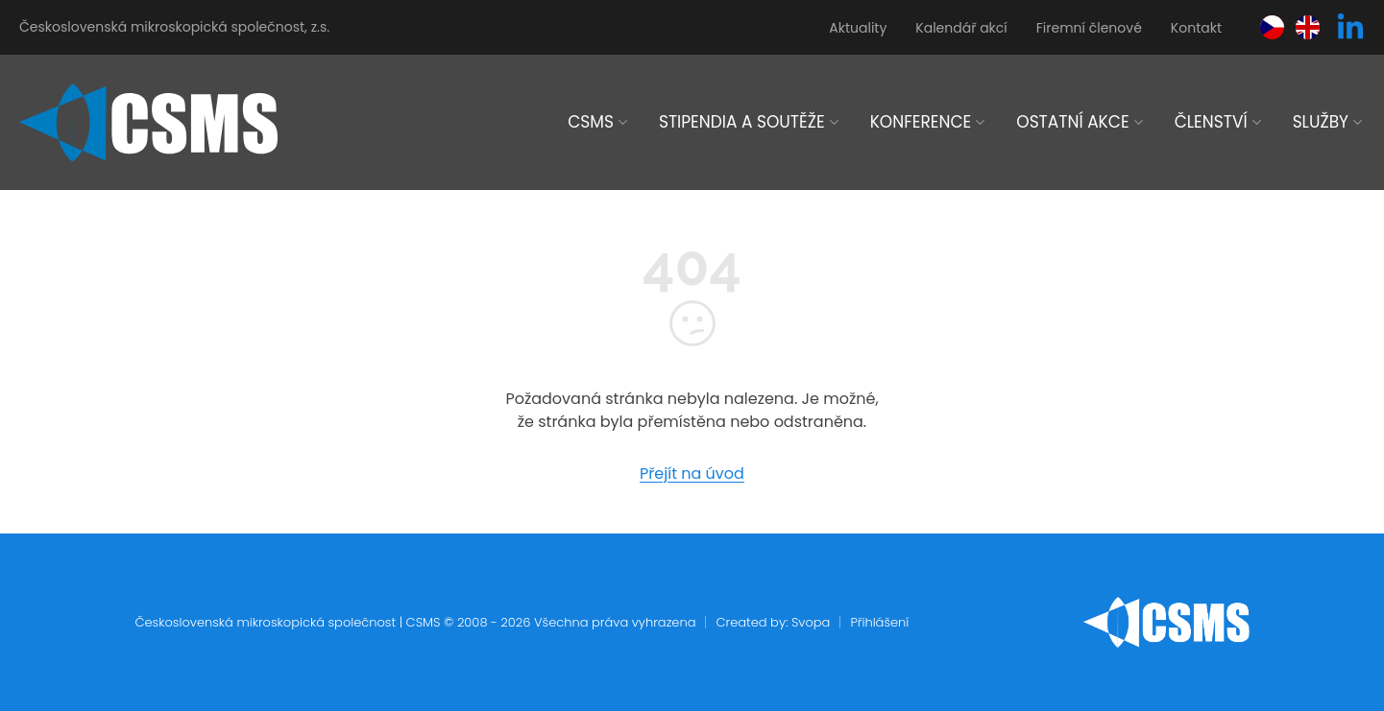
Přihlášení (879, 622)
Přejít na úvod (692, 473)
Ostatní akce (1072, 121)
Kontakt (1196, 27)
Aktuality (857, 27)
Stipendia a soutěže (742, 121)
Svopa (810, 622)
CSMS (591, 121)
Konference (921, 121)
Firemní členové (1089, 27)
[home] (148, 122)
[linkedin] (1350, 27)
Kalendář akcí (961, 27)
